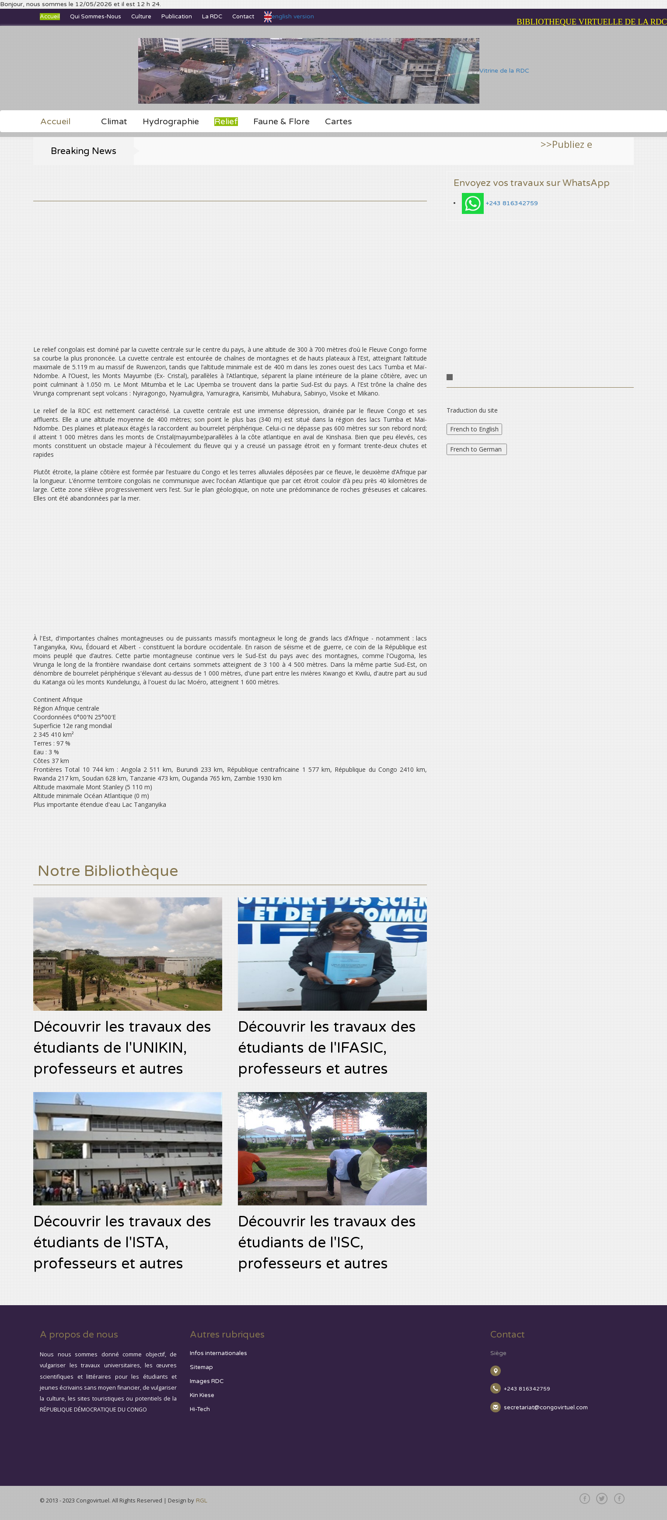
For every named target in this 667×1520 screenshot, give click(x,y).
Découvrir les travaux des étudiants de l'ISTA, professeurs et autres (122, 1243)
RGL (201, 1500)
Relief (226, 121)
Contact (243, 16)
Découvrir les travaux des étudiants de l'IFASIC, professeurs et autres (327, 1048)
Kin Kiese (202, 1395)
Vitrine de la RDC (333, 70)
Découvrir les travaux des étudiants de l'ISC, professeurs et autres (327, 1243)
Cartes (338, 121)
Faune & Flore (281, 121)
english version (289, 16)
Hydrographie (171, 121)
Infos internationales (218, 1353)
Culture (141, 16)
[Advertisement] (230, 262)
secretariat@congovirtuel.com (546, 1407)
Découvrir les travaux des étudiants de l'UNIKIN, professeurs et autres (122, 1048)
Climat (114, 121)
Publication (176, 16)
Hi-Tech (200, 1409)
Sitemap (201, 1367)
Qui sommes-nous (95, 16)
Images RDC (206, 1381)
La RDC (212, 16)
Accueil (50, 16)
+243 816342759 (511, 203)
